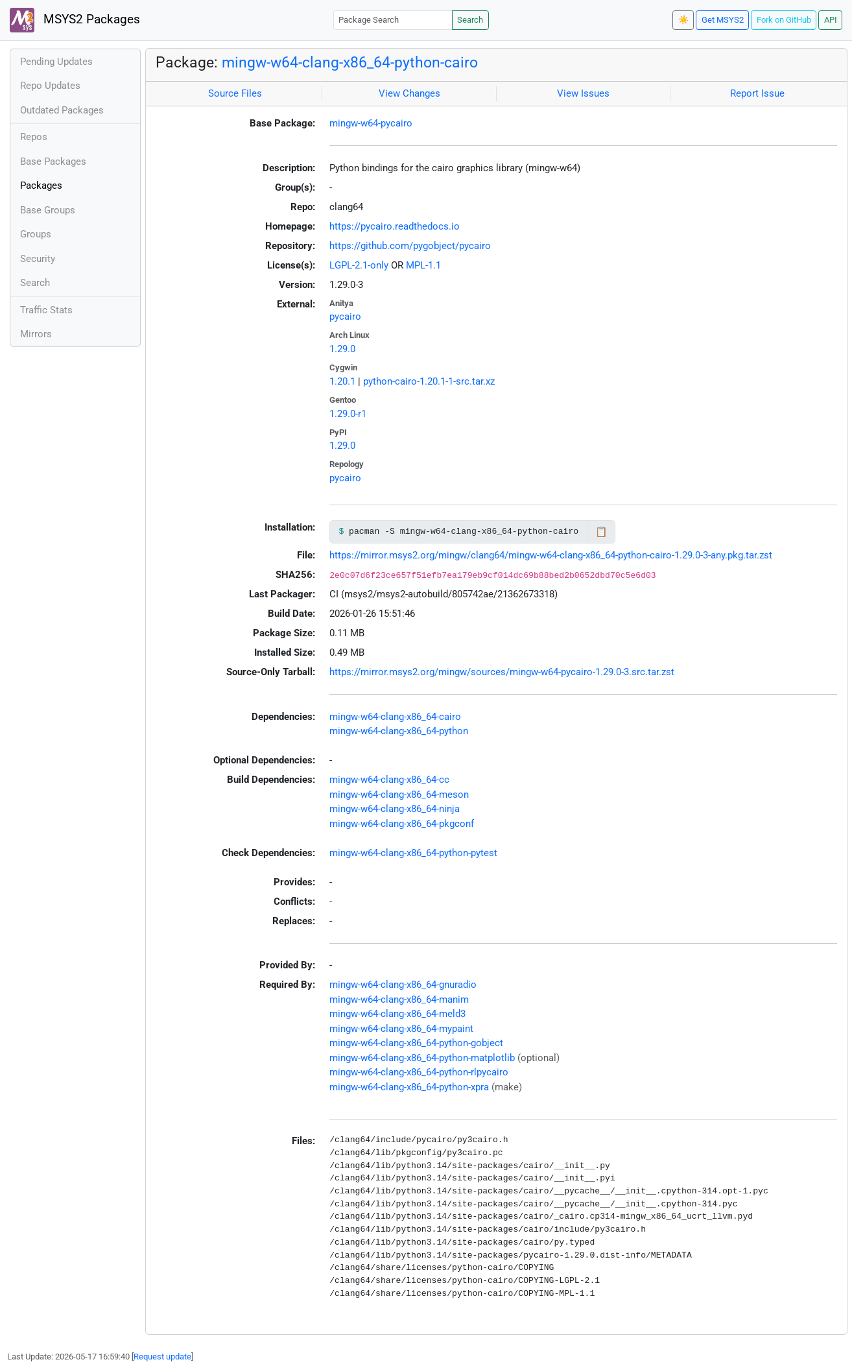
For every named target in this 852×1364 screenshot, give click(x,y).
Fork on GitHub (784, 20)
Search (470, 20)
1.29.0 (342, 349)
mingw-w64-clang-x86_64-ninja (394, 809)
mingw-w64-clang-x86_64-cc (389, 779)
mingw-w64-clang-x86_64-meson (399, 794)
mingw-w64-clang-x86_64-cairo (395, 717)
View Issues (583, 93)
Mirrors (36, 334)
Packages (41, 185)
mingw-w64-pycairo (370, 123)
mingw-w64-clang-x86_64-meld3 (397, 1014)
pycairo (345, 316)
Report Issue (757, 93)
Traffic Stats (46, 310)
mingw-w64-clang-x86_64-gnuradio (403, 984)
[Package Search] (393, 19)
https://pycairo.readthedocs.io (394, 226)
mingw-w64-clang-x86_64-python (398, 731)
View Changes (409, 93)
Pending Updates (56, 61)
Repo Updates (50, 85)
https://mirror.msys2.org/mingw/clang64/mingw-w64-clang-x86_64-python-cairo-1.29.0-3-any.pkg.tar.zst (550, 555)
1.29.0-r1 (347, 414)
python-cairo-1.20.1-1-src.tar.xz (429, 381)
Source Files (235, 93)
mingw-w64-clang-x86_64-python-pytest (413, 853)
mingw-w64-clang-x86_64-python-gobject (416, 1043)
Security (37, 259)
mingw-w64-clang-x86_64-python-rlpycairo (418, 1072)
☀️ (683, 20)
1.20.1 (342, 381)
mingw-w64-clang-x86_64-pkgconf (401, 824)
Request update (162, 1356)
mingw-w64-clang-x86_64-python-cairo (350, 62)
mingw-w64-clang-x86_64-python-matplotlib (422, 1058)
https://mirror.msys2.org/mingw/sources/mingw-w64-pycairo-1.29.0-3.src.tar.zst (501, 672)
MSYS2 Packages (75, 20)
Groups (35, 234)
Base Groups (47, 210)
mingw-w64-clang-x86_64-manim (399, 999)
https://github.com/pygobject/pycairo (410, 246)
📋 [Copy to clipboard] (601, 532)
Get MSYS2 (723, 20)
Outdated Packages (62, 110)
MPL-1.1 (423, 265)
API (830, 20)
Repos (33, 137)
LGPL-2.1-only (358, 265)
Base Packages (53, 161)
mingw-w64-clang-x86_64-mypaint (401, 1029)
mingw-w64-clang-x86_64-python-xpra (409, 1087)
